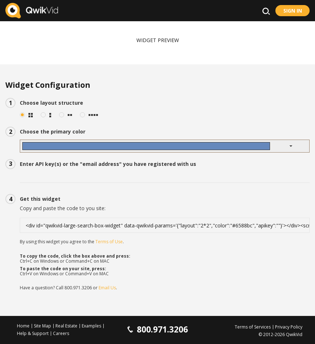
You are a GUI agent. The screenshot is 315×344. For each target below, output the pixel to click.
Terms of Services (253, 327)
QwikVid (294, 334)
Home (23, 326)
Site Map (42, 326)
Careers (61, 333)
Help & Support (33, 333)
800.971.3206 (78, 288)
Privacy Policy (288, 327)
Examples (91, 326)
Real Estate (66, 326)
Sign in (292, 10)
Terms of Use (109, 242)
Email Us (107, 288)
